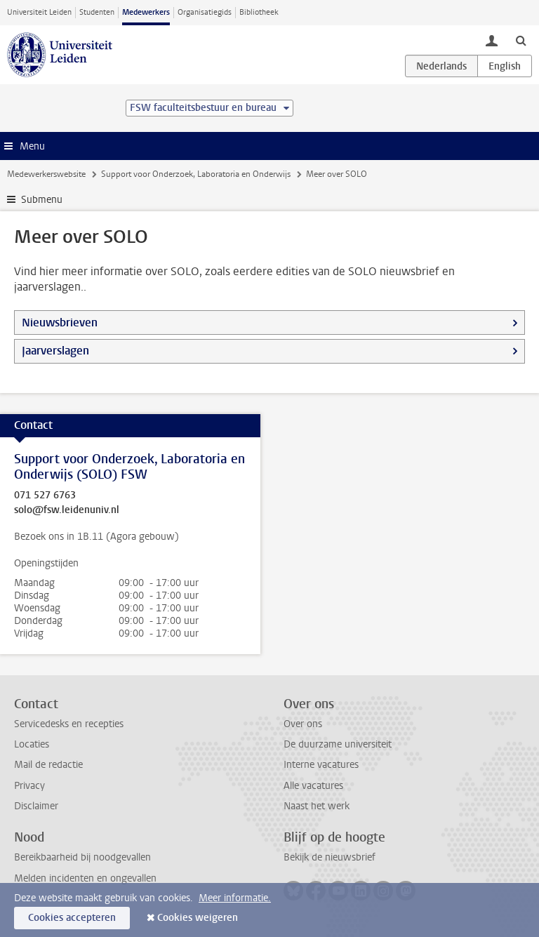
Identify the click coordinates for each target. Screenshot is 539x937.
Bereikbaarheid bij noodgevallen (82, 857)
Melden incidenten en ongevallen (85, 878)
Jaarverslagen (55, 350)
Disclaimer (36, 806)
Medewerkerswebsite (46, 174)
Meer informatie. (235, 898)
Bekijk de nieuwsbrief (329, 857)
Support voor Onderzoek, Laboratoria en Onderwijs (196, 174)
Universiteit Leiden (39, 12)
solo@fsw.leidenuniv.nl (66, 510)
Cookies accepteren (72, 917)
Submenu (41, 199)
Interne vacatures (321, 764)
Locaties (31, 744)
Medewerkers (146, 12)
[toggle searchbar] (521, 40)
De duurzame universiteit (338, 744)
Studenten (96, 12)
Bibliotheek (259, 12)
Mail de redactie (48, 764)
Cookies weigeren (197, 917)
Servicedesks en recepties (69, 724)
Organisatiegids (205, 12)
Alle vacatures (313, 785)
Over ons (303, 724)
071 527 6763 (45, 495)
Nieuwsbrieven (60, 322)
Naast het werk (317, 806)
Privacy (29, 785)
